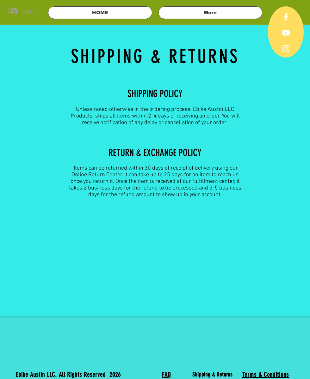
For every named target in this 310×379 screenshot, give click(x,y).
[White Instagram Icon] (286, 48)
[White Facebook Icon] (286, 17)
